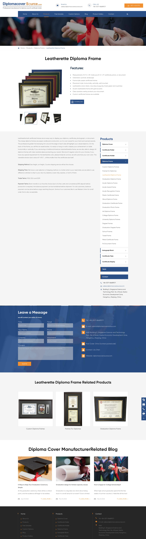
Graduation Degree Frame (111, 227)
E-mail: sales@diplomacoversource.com (112, 522)
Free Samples (59, 15)
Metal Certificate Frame (110, 239)
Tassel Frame (106, 235)
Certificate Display (114, 261)
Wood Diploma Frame (109, 199)
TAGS (104, 269)
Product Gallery (98, 15)
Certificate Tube (114, 256)
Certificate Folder (114, 150)
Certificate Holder (114, 155)
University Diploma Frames (111, 219)
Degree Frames (107, 223)
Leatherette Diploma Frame (55, 48)
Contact (111, 15)
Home (25, 15)
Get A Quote (134, 6)
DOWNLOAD (77, 102)
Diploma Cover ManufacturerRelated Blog (73, 449)
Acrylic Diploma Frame (109, 183)
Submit (24, 364)
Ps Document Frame (109, 243)
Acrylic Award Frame (109, 187)
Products (46, 15)
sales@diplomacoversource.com (69, 5)
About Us (35, 15)
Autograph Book (114, 250)
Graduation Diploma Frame (111, 179)
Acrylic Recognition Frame (111, 191)
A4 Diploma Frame (108, 211)
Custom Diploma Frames (110, 167)
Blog (86, 15)
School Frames (107, 231)
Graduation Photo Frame (110, 207)
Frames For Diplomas (109, 171)
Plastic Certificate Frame (110, 195)
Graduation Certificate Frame (112, 203)
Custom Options (74, 15)
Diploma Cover (114, 144)
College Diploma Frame (110, 215)
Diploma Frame (39, 48)
